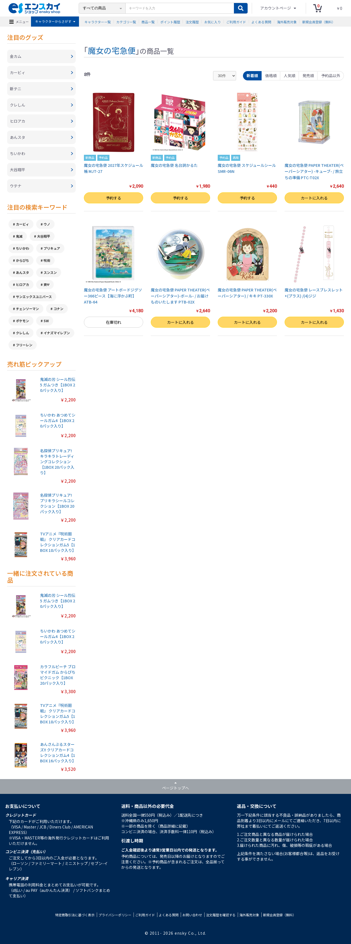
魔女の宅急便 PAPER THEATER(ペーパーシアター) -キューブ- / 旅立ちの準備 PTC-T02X (314, 171)
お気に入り (212, 21)
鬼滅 (19, 236)
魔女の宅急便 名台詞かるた (174, 165)
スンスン (50, 272)
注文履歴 (192, 21)
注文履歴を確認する (221, 914)
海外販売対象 (287, 21)
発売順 (308, 75)
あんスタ (22, 272)
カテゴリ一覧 (126, 21)
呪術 (47, 260)
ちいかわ (22, 248)
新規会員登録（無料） (318, 21)
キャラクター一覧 (97, 21)
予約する (113, 198)
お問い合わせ (192, 914)
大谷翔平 (43, 236)
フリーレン (24, 344)
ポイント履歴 (170, 21)
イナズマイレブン (57, 332)
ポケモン (22, 320)
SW (46, 320)
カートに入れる (314, 198)
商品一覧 (148, 21)
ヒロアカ (22, 284)
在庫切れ (113, 322)
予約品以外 (330, 75)
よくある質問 (261, 21)
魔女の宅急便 (111, 50)
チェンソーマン (27, 308)
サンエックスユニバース (34, 296)
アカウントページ (276, 8)
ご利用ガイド (236, 21)
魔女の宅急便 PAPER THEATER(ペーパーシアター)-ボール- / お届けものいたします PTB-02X (180, 296)
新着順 (252, 75)
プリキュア (52, 248)
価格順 (271, 75)
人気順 (289, 75)
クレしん (22, 332)
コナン (58, 308)
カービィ (22, 224)
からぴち (22, 260)
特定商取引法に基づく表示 (75, 914)
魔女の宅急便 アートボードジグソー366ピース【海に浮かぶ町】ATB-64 (113, 296)
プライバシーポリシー (114, 914)
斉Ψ (47, 284)
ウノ (47, 224)
